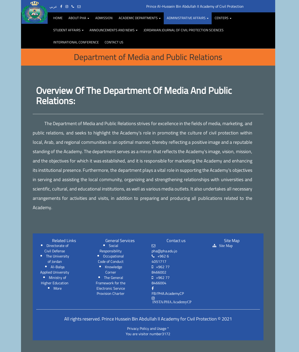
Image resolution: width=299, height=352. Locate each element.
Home (58, 18)
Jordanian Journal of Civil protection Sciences (184, 30)
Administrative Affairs (188, 18)
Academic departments (140, 18)
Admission (104, 18)
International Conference (76, 42)
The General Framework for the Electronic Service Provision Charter (110, 285)
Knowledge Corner (113, 269)
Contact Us (114, 42)
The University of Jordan (57, 259)
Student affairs (68, 30)
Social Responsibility (111, 248)
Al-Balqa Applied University (54, 269)
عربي (53, 6)
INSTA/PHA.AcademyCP (172, 302)
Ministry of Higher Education (54, 280)
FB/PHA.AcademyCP (168, 291)
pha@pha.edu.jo (164, 249)
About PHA (78, 18)
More (57, 288)
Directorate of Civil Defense (56, 248)
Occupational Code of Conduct (111, 259)
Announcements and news (113, 30)
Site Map (224, 245)
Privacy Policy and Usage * (148, 328)
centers (223, 18)
